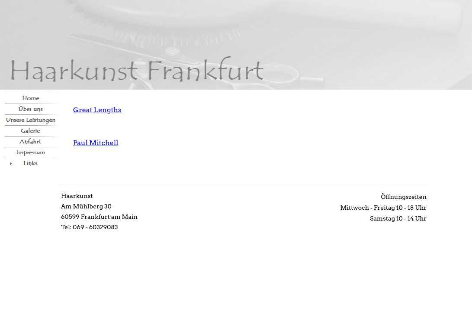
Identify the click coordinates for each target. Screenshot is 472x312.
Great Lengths (97, 110)
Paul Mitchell (95, 143)
